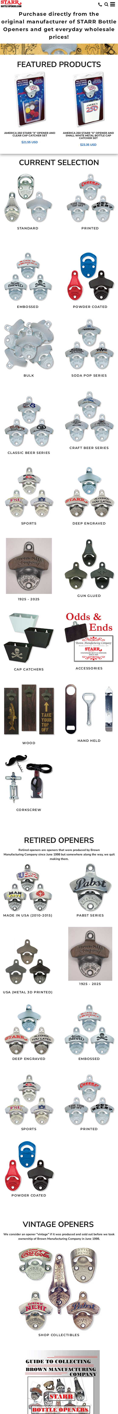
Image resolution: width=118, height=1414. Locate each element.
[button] (28, 198)
